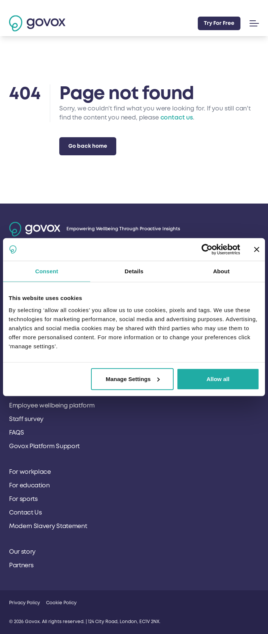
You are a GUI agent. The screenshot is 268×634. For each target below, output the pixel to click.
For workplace (30, 472)
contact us (176, 117)
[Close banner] (256, 249)
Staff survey (26, 419)
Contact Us (25, 512)
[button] (252, 23)
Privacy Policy (24, 603)
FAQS (16, 433)
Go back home (87, 146)
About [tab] (221, 271)
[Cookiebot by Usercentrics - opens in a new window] (207, 249)
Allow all (217, 378)
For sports (23, 499)
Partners (21, 565)
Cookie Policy (61, 603)
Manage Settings (133, 378)
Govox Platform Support (44, 446)
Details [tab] (134, 271)
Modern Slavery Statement (48, 526)
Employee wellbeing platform (51, 405)
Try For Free (219, 23)
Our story (22, 552)
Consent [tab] (46, 271)
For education (29, 485)
